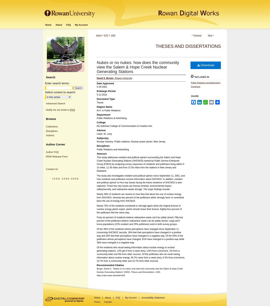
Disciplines (52, 131)
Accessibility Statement (153, 297)
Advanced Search (55, 103)
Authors (50, 135)
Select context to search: (60, 92)
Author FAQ (52, 152)
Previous (198, 35)
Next (210, 35)
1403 (113, 35)
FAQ (118, 297)
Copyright (108, 302)
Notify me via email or (60, 109)
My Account (131, 297)
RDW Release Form (57, 156)
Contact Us (52, 169)
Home (98, 35)
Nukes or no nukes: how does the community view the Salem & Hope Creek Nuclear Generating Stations (138, 67)
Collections (52, 126)
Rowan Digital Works (161, 10)
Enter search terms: (57, 83)
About (108, 297)
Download (205, 65)
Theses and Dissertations (188, 46)
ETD (106, 35)
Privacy (97, 302)
